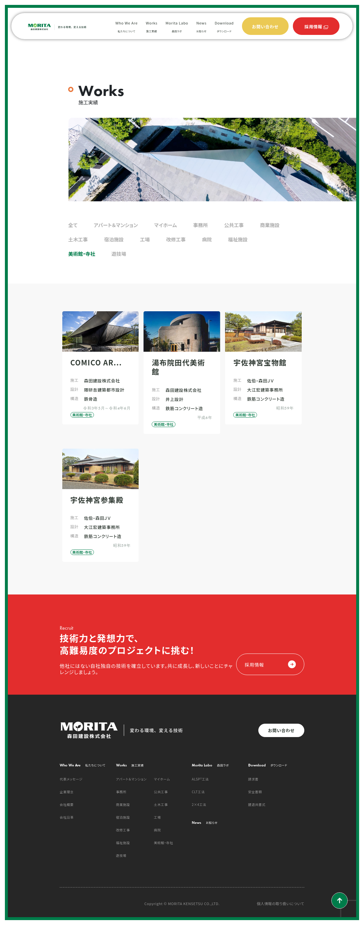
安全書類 (255, 791)
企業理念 (67, 791)
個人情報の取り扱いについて (280, 903)
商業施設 (270, 225)
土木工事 (78, 239)
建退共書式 (256, 804)
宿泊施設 (114, 239)
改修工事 (176, 239)
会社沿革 (67, 817)
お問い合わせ (281, 730)
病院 (207, 239)
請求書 (253, 779)
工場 (145, 239)
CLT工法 (198, 791)
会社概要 (67, 804)
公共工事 (234, 225)
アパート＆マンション (116, 225)
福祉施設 (238, 239)
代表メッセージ (71, 779)
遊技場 (119, 253)
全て (72, 225)
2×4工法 (199, 804)
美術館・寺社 (81, 253)
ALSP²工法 (200, 779)
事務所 (200, 225)
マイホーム (165, 225)
